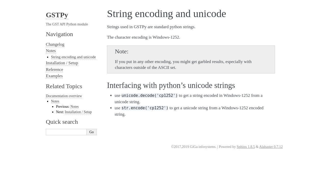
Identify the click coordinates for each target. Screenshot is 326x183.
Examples (54, 75)
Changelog (55, 44)
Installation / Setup (62, 62)
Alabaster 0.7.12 (271, 147)
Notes (51, 50)
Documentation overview (64, 96)
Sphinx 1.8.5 (246, 147)
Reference (54, 69)
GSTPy (57, 15)
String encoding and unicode (73, 57)
